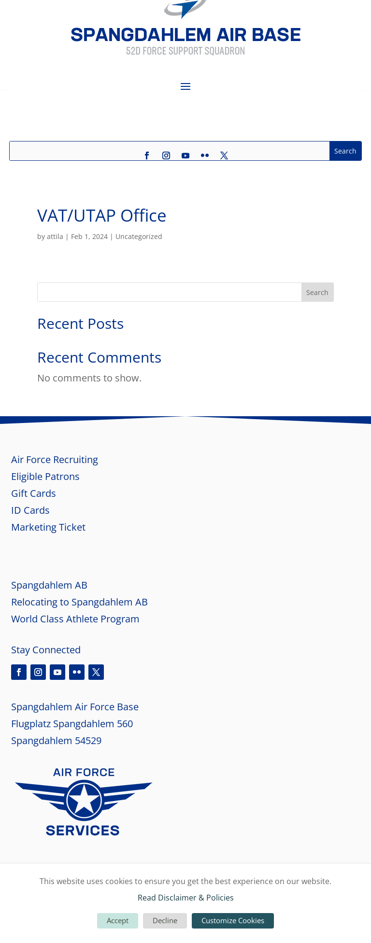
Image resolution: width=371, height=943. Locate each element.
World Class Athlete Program (75, 618)
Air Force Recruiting (54, 459)
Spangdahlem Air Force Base (75, 706)
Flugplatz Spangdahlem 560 (72, 723)
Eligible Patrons (45, 476)
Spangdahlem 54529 (56, 740)
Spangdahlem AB (49, 584)
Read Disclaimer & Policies (186, 897)
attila (55, 236)
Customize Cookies (232, 920)
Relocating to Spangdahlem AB (79, 601)
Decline (165, 920)
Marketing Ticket (49, 527)
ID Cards (30, 510)
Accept (117, 920)
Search (317, 292)
